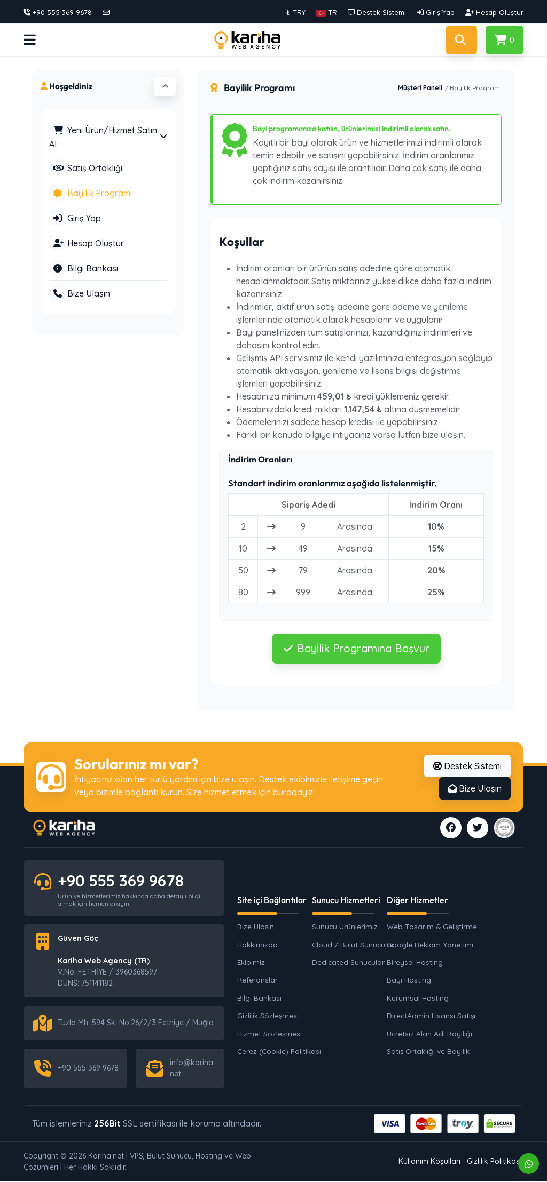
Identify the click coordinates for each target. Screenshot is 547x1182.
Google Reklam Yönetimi (429, 944)
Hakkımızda (257, 944)
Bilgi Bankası (259, 998)
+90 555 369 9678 (125, 880)
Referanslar (257, 980)
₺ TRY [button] (296, 12)
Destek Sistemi (467, 766)
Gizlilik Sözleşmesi (268, 1015)
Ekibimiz (251, 962)
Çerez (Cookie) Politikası (279, 1051)
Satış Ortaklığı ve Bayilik (428, 1051)
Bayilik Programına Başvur (356, 648)
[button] (326, 12)
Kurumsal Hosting (418, 998)
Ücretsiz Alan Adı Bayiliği (429, 1033)
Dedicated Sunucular (348, 962)
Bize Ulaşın (475, 788)
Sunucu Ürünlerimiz (345, 926)
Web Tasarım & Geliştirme (429, 926)
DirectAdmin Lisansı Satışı (429, 1015)
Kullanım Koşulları (429, 1162)
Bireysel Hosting (415, 962)
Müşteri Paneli (420, 88)
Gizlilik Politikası (494, 1162)
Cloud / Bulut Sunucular (353, 944)
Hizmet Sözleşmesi (269, 1033)
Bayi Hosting (409, 980)
